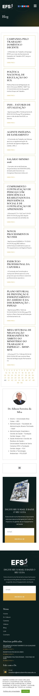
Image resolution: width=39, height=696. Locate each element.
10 (27, 370)
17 (19, 373)
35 (19, 378)
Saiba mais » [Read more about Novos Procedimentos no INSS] (11, 252)
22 (5, 375)
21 (32, 373)
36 (22, 378)
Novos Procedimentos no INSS (18, 234)
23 (8, 375)
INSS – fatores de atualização (18, 106)
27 (22, 375)
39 (33, 378)
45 (23, 380)
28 (26, 375)
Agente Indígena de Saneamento (19, 133)
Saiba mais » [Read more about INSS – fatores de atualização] (11, 122)
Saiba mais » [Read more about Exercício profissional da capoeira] (11, 282)
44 (19, 380)
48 (33, 380)
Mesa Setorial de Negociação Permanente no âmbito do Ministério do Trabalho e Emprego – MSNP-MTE (19, 339)
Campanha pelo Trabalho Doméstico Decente (18, 43)
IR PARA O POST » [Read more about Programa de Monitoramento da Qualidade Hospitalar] (8, 649)
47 (30, 380)
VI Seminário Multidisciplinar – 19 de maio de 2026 (19, 657)
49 (18, 383)
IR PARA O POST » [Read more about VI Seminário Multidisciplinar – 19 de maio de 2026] (8, 660)
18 (22, 373)
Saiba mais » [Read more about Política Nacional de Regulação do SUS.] (11, 95)
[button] (19, 467)
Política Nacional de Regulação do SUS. (17, 76)
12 (34, 370)
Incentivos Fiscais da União (13, 652)
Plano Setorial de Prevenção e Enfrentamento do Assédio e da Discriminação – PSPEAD (18, 298)
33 (12, 378)
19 (26, 373)
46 (26, 380)
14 (9, 373)
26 (19, 375)
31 (5, 378)
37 (26, 378)
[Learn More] (19, 673)
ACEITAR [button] (25, 691)
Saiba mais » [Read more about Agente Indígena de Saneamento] (11, 150)
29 (29, 375)
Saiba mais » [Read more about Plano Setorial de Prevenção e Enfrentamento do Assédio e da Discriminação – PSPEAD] (11, 320)
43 (16, 380)
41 (9, 380)
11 (30, 370)
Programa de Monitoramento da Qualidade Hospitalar (19, 646)
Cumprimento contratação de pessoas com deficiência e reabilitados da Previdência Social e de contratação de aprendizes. (19, 198)
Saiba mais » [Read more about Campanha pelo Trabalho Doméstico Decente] (11, 62)
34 (15, 378)
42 (12, 380)
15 (13, 373)
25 (15, 375)
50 (22, 383)
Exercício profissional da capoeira (18, 264)
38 (29, 378)
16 (16, 373)
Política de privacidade (11, 691)
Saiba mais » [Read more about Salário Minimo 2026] (11, 177)
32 (8, 378)
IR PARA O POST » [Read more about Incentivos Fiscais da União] (8, 654)
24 (12, 375)
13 (6, 373)
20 (29, 373)
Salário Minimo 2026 (18, 161)
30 (33, 375)
